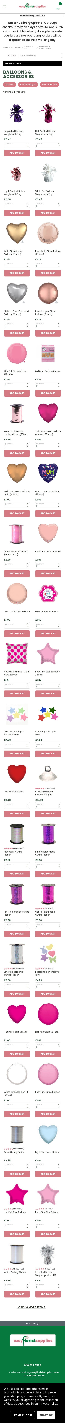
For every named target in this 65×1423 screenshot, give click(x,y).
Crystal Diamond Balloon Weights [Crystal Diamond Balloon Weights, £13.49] (44, 793)
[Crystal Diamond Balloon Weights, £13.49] (48, 774)
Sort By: (12, 55)
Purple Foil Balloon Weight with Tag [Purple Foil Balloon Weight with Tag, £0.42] (13, 133)
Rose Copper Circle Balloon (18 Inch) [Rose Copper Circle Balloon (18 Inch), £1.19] (45, 313)
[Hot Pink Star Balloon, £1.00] (17, 1194)
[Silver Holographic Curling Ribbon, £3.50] (17, 954)
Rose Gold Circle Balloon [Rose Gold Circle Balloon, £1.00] (17, 611)
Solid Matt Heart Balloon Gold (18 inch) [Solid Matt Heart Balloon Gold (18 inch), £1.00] (17, 493)
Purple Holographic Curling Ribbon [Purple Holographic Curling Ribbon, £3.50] (45, 853)
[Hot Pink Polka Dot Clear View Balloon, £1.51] (17, 654)
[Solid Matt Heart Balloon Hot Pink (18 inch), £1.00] (48, 413)
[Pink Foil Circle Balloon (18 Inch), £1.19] (17, 353)
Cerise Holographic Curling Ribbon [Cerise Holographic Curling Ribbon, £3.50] (45, 913)
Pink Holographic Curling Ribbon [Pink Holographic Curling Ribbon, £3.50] (16, 913)
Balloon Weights (28, 84)
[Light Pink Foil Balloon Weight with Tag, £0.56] (17, 173)
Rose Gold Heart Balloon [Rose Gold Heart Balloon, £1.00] (48, 551)
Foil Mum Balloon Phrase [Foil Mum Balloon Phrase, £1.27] (47, 371)
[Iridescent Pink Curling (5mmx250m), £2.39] (17, 534)
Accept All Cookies (46, 1415)
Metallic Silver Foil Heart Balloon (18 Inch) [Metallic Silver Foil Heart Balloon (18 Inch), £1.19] (16, 313)
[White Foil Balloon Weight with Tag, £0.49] (48, 173)
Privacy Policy (48, 1403)
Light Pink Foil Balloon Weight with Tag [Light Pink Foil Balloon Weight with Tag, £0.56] (15, 193)
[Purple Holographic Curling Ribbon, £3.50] (48, 834)
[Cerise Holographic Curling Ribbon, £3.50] (48, 894)
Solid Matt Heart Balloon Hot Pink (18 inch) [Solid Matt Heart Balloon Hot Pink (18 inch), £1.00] (48, 433)
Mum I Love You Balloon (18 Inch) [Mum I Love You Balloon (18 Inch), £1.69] (47, 493)
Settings (22, 1415)
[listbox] (40, 55)
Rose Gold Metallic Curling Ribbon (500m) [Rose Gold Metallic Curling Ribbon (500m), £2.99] (15, 433)
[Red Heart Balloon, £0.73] (17, 774)
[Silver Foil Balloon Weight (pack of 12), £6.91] (48, 1254)
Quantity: (9, 143)
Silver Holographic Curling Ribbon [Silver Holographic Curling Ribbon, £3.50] (13, 973)
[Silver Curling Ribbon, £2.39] (17, 1134)
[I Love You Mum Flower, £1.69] (48, 594)
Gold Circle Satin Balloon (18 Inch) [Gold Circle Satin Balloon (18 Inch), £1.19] (13, 253)
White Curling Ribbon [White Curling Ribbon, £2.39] (15, 1272)
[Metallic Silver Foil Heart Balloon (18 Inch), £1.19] (17, 293)
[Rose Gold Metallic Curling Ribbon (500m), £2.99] (17, 413)
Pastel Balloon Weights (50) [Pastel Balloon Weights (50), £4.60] (47, 973)
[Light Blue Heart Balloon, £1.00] (48, 1134)
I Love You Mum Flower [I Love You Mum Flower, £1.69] (47, 611)
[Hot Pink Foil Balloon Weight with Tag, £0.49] (48, 113)
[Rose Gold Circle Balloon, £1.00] (17, 594)
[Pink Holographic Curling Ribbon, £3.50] (17, 894)
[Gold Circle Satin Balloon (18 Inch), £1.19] (17, 233)
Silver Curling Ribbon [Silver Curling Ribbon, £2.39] (14, 1152)
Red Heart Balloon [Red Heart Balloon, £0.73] (13, 791)
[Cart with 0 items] (58, 6)
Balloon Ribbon (49, 84)
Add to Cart (17, 152)
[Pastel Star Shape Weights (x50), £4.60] (17, 714)
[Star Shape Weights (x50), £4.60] (48, 714)
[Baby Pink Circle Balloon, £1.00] (48, 1074)
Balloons (9, 84)
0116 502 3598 (32, 1365)
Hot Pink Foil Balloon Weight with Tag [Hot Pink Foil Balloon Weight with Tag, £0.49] (45, 133)
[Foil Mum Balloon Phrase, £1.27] (48, 353)
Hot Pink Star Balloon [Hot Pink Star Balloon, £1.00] (15, 1212)
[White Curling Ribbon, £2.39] (17, 1254)
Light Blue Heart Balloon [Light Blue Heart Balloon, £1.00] (47, 1152)
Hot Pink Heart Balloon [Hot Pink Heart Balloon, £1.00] (15, 1032)
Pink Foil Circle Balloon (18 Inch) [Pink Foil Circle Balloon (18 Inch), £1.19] (15, 373)
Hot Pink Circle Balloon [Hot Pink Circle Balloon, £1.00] (47, 1032)
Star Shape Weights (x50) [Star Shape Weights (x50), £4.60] (45, 733)
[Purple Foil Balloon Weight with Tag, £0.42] (17, 113)
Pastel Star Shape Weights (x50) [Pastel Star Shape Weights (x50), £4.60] (13, 733)
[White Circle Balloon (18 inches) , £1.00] (17, 1074)
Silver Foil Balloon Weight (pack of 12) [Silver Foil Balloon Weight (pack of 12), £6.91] (45, 1274)
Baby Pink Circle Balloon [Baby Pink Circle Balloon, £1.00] (47, 1092)
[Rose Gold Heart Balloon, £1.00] (48, 534)
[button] (32, 63)
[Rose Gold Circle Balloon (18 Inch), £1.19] (48, 233)
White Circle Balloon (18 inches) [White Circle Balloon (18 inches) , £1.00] (16, 1094)
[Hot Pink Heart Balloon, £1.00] (17, 1014)
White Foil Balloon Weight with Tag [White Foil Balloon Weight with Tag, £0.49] (44, 193)
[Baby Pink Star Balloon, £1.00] (48, 1194)
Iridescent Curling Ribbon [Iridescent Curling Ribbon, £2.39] (13, 853)
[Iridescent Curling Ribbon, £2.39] (17, 834)
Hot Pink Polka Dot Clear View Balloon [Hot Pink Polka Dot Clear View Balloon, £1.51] (17, 673)
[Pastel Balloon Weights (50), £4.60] (48, 954)
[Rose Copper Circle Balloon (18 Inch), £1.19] (48, 293)
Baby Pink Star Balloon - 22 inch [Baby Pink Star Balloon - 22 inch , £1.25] (47, 673)
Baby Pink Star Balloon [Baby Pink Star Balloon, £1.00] (46, 1212)
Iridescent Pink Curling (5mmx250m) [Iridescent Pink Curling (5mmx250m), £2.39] (15, 553)
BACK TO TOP (32, 1323)
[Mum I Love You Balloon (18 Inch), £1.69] (48, 474)
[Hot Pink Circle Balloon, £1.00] (48, 1014)
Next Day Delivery (32, 15)
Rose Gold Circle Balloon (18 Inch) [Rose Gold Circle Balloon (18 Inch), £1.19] (48, 253)
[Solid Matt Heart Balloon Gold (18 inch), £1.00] (17, 474)
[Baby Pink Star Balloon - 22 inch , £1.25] (48, 654)
